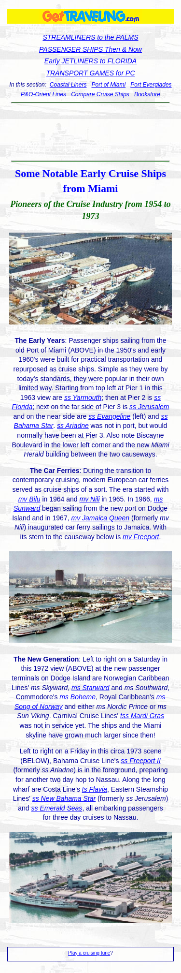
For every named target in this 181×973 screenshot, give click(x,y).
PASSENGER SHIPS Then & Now (90, 49)
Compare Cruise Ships (100, 94)
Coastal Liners (68, 84)
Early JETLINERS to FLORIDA (90, 61)
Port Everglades (150, 84)
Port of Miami (109, 84)
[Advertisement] (90, 132)
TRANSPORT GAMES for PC (90, 73)
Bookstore (147, 94)
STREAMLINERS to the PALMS (90, 37)
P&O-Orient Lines (43, 94)
